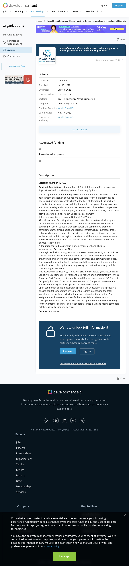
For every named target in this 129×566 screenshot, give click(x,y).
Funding (19, 11)
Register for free (17, 66)
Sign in (104, 5)
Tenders (21, 464)
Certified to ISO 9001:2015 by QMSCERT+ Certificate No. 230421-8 (64, 429)
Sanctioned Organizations (12, 42)
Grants (20, 470)
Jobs (5, 11)
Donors (20, 475)
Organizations (12, 34)
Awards (9, 50)
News (75, 11)
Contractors (11, 56)
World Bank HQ (66, 108)
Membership (92, 11)
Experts (20, 448)
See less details (79, 129)
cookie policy (51, 546)
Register (119, 5)
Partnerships (38, 11)
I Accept (64, 556)
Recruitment (58, 11)
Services (21, 492)
